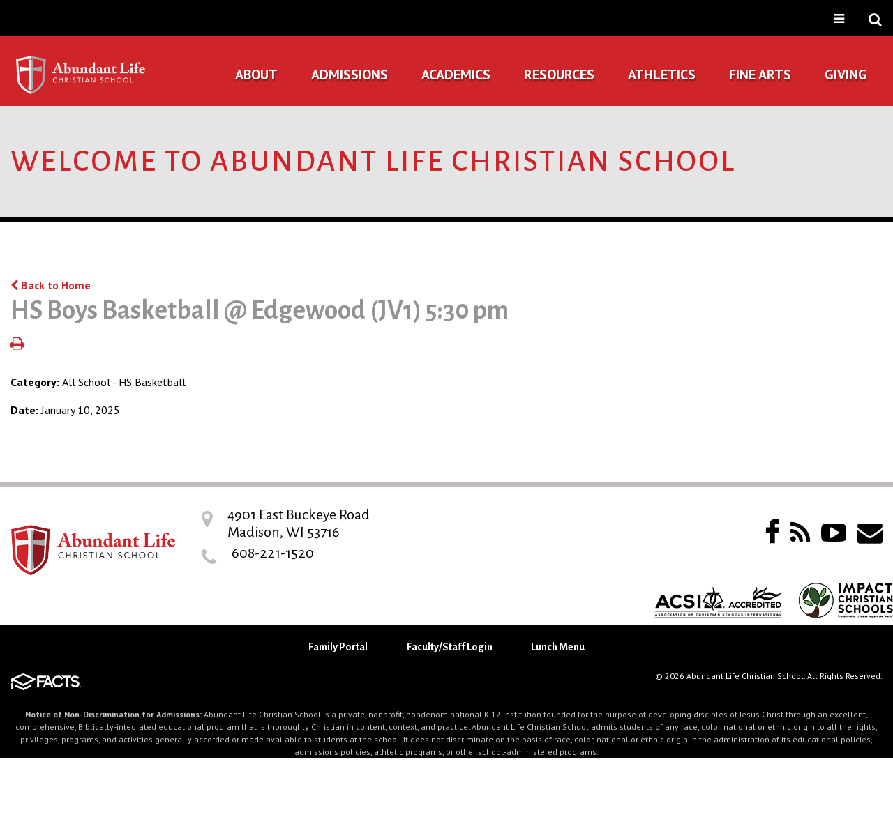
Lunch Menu (558, 646)
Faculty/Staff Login (450, 646)
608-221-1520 (273, 552)
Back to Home (50, 285)
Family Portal (338, 646)
